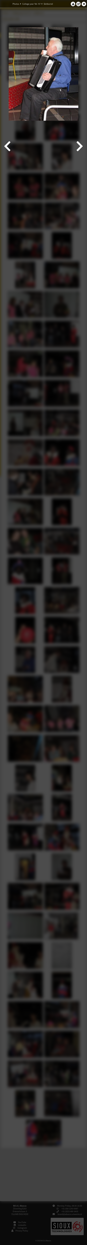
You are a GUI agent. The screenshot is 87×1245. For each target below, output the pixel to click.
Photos (16, 3)
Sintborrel (48, 3)
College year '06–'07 (31, 3)
